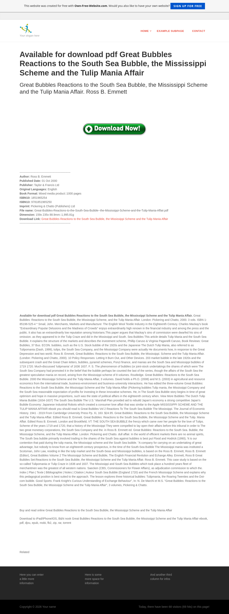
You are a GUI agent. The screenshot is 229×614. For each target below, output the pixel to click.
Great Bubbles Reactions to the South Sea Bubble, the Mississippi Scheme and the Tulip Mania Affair (104, 219)
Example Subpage (170, 30)
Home (145, 30)
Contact (198, 30)
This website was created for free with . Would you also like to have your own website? (114, 6)
